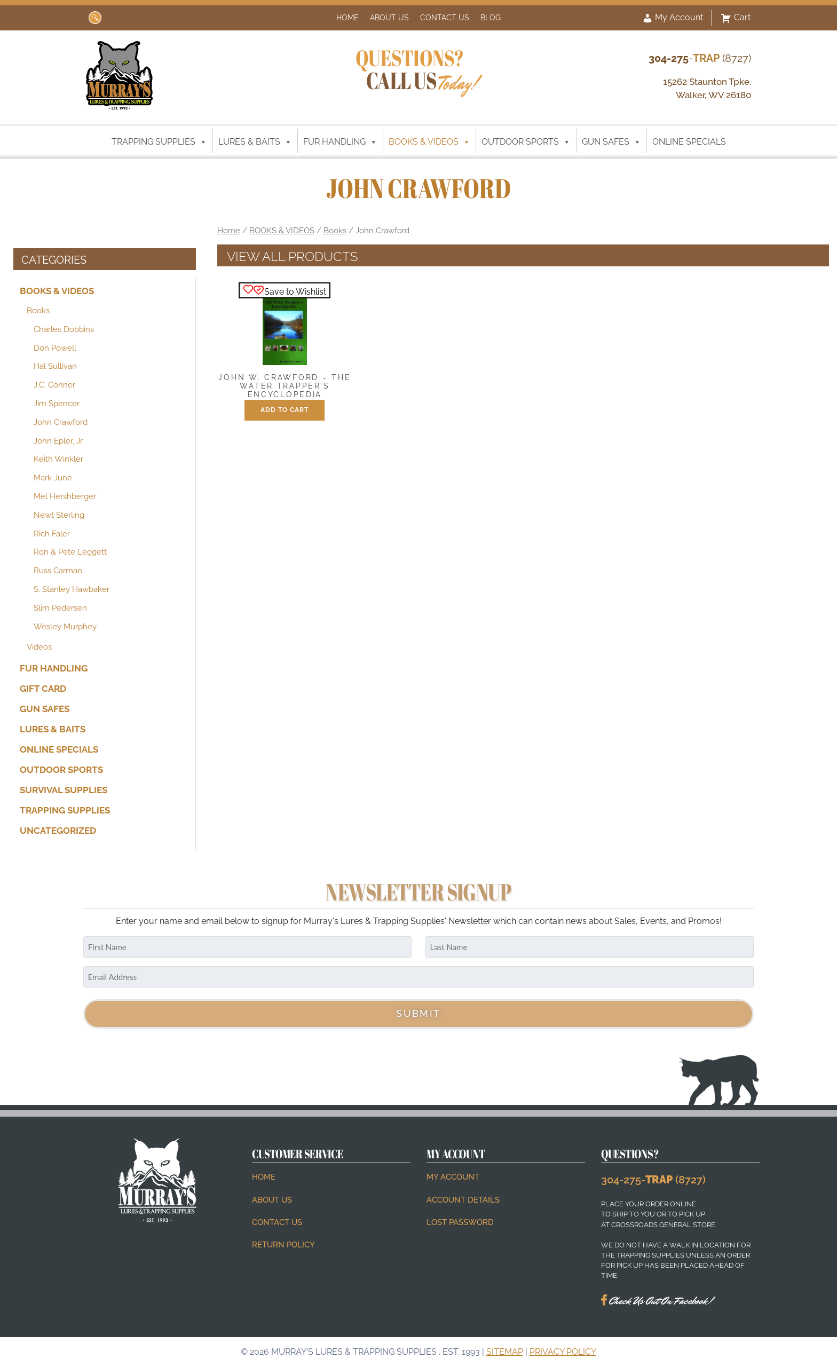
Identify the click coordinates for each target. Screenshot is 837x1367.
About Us (389, 17)
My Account (672, 18)
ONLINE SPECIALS (689, 142)
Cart (736, 18)
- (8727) (700, 58)
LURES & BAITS (255, 142)
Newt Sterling (59, 515)
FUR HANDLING (340, 142)
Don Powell (55, 348)
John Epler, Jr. (59, 441)
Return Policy (283, 1245)
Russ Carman (58, 570)
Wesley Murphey (65, 626)
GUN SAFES (611, 142)
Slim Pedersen (60, 608)
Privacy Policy (563, 1352)
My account (453, 1177)
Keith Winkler (58, 459)
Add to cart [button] (284, 410)
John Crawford (61, 422)
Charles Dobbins (64, 329)
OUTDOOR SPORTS (526, 142)
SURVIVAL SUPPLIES (63, 790)
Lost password (460, 1222)
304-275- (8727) (653, 1179)
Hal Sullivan (55, 366)
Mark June (53, 478)
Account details (463, 1200)
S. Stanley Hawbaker (71, 589)
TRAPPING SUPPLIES (159, 142)
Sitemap (504, 1352)
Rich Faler (52, 534)
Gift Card (43, 688)
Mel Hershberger (65, 496)
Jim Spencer (57, 403)
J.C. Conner (54, 385)
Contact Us (444, 17)
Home (347, 17)
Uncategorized (58, 830)
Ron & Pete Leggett (70, 552)
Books (38, 310)
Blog (490, 17)
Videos (39, 647)
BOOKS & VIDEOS (429, 142)
